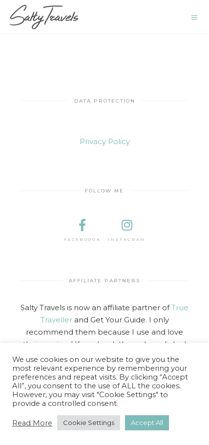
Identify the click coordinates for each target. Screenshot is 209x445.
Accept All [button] (147, 422)
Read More (32, 423)
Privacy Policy (105, 141)
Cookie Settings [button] (88, 422)
